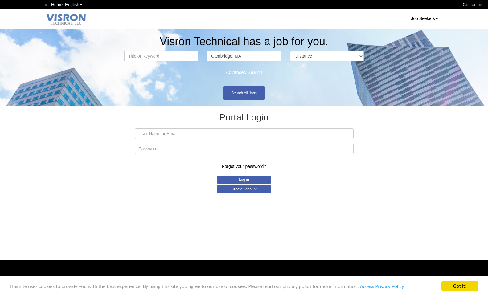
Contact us (473, 4)
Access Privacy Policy (382, 287)
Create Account (243, 189)
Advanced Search (244, 72)
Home (57, 4)
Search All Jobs (244, 93)
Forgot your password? (244, 166)
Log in (244, 179)
